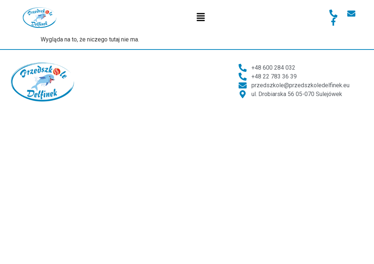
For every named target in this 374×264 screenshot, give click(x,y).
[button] (200, 18)
